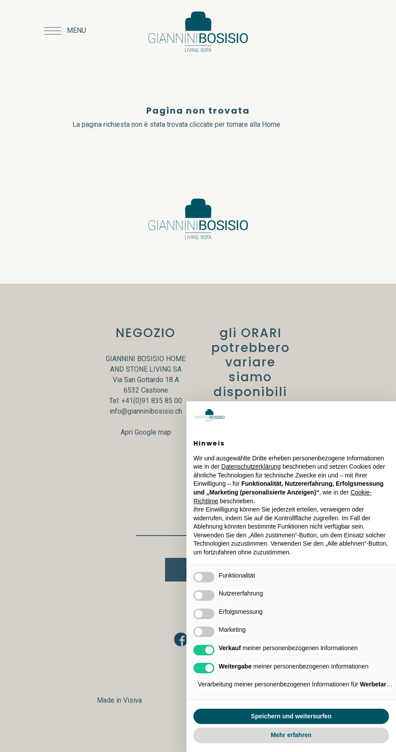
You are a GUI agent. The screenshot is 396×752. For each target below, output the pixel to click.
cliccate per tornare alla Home (234, 124)
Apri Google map (146, 432)
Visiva (132, 700)
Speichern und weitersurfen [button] (291, 716)
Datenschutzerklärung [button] (251, 466)
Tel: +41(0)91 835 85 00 (145, 401)
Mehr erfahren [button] (291, 734)
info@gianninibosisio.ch (146, 411)
